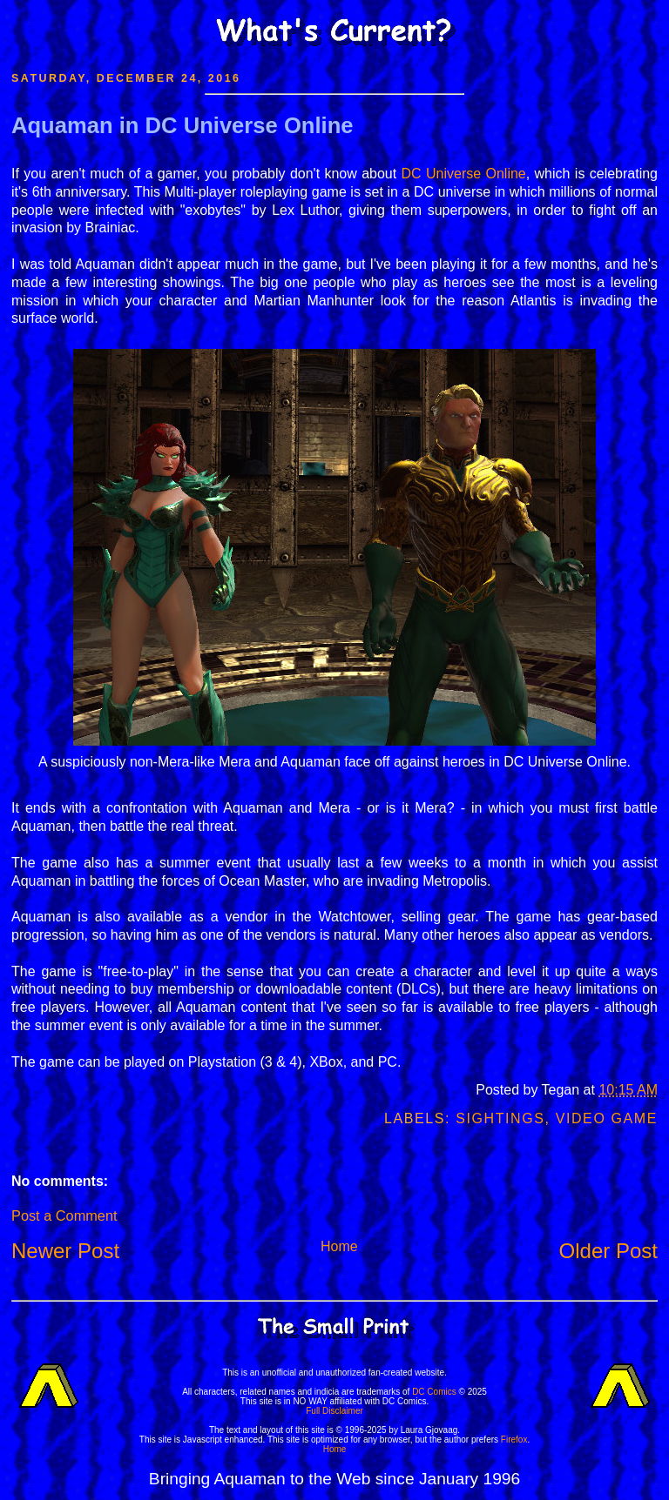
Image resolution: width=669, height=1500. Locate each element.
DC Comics (434, 1391)
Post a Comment (64, 1215)
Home (339, 1246)
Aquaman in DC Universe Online (182, 125)
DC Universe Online (464, 173)
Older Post (608, 1250)
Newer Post (65, 1250)
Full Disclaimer (334, 1411)
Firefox (514, 1439)
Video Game (607, 1118)
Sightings (500, 1118)
